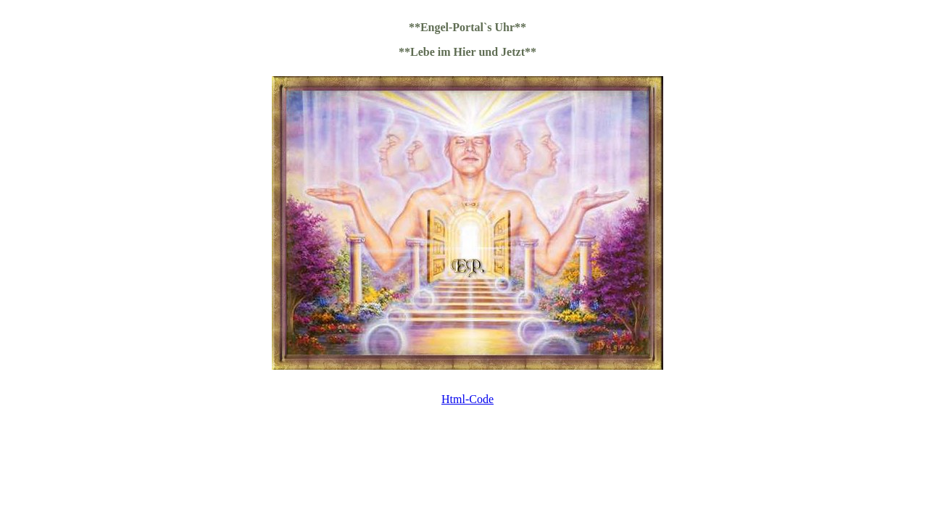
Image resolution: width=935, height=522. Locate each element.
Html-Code (467, 399)
